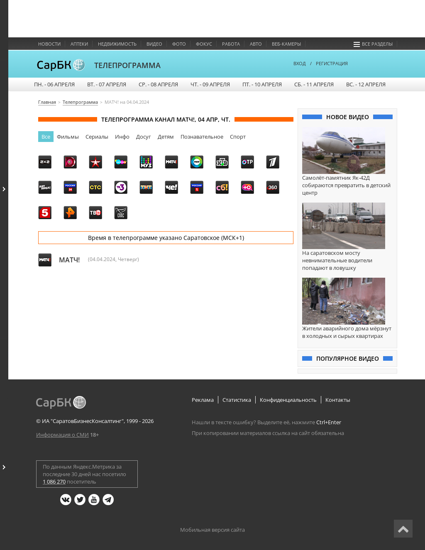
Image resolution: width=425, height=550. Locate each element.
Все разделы (373, 44)
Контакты (337, 399)
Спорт (238, 136)
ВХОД (299, 63)
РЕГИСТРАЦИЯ (332, 63)
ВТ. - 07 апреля (106, 84)
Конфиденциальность (288, 399)
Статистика (236, 399)
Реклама (203, 399)
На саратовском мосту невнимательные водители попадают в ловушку (337, 260)
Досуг (143, 136)
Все (46, 136)
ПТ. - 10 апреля (262, 84)
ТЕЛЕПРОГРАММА (127, 65)
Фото (179, 44)
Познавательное (202, 136)
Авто (256, 44)
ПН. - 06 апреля (54, 84)
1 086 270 (54, 481)
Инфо (122, 136)
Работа (231, 44)
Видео (154, 44)
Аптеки (79, 44)
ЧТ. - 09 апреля (210, 84)
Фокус (204, 44)
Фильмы (68, 136)
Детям (166, 136)
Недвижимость (117, 44)
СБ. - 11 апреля (314, 84)
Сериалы (96, 136)
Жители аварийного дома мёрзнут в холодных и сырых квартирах (346, 332)
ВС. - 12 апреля (366, 84)
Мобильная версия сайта (212, 529)
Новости (49, 44)
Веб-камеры (286, 44)
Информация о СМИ (62, 434)
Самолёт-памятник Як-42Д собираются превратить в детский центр (346, 185)
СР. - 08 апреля (158, 84)
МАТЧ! (69, 259)
